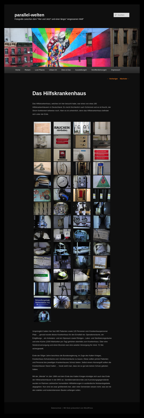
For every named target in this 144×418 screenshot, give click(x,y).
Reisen (28, 70)
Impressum (115, 70)
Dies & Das (66, 70)
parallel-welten (29, 15)
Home (17, 70)
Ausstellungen (81, 70)
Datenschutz (56, 408)
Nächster (124, 79)
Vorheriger (112, 79)
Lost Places (40, 70)
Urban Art (53, 70)
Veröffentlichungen (99, 70)
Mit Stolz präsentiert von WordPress (78, 408)
